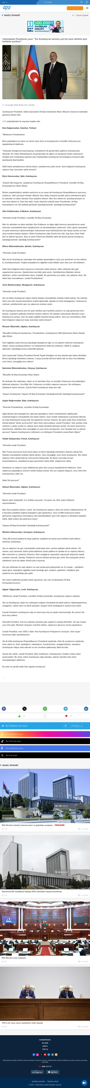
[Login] (87, 2)
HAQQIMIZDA (45, 1040)
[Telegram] (48, 1054)
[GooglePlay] (37, 1072)
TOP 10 (45, 1049)
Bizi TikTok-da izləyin (11, 741)
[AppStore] (52, 1072)
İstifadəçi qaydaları (38, 1081)
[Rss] (56, 1054)
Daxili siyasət (82, 15)
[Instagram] (37, 1054)
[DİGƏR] (86, 8)
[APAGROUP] (45, 1066)
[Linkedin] (52, 1054)
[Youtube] (45, 1054)
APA (4, 121)
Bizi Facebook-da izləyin (12, 748)
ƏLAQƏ (45, 1043)
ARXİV (45, 1046)
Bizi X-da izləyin (9, 755)
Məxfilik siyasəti (52, 1081)
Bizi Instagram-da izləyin (12, 734)
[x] (41, 1054)
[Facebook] (33, 1054)
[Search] (81, 2)
